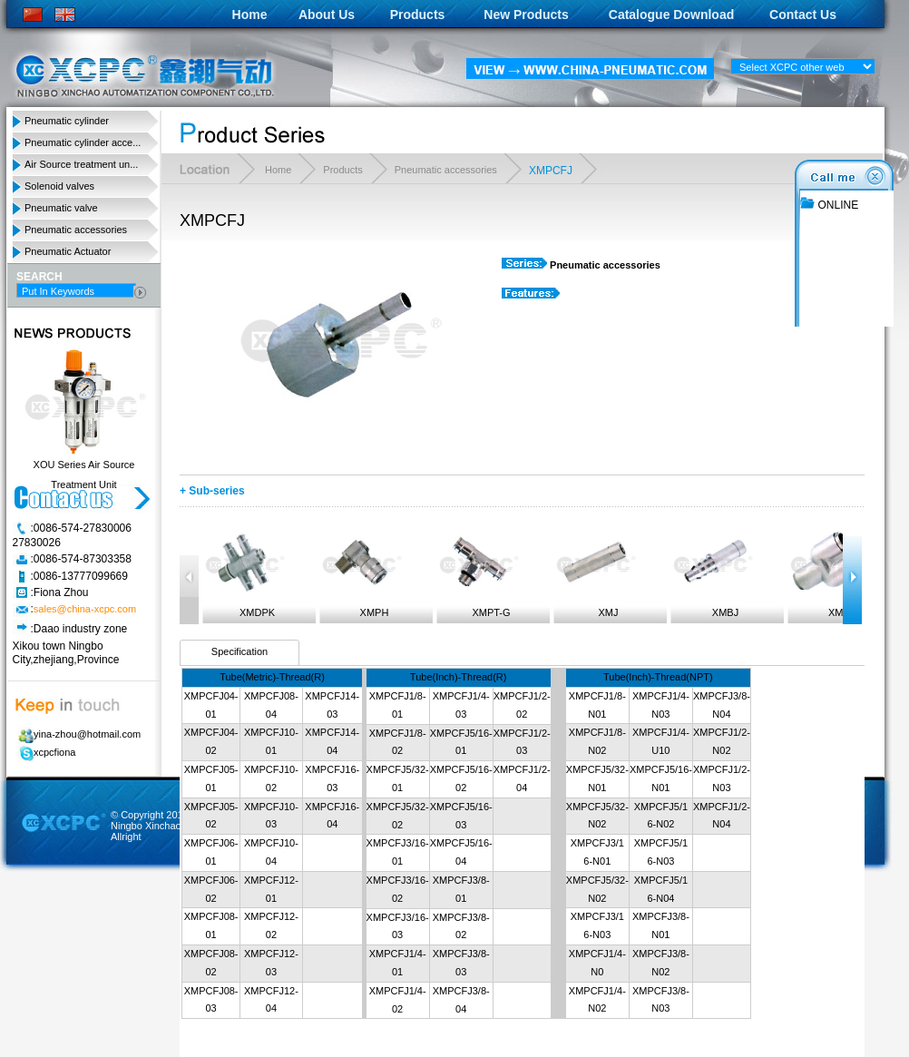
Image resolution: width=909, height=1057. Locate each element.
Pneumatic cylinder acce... (82, 142)
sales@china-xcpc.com (85, 609)
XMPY (829, 572)
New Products (526, 14)
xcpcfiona (44, 752)
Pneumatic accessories (75, 229)
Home (250, 14)
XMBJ (712, 572)
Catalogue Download (671, 14)
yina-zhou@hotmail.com (77, 734)
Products (417, 14)
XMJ (595, 572)
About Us (326, 14)
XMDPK (244, 572)
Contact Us (802, 14)
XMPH (361, 572)
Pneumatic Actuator (67, 251)
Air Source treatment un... (81, 164)
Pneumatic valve (61, 207)
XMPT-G (478, 572)
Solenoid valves (59, 186)
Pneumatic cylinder (66, 120)
